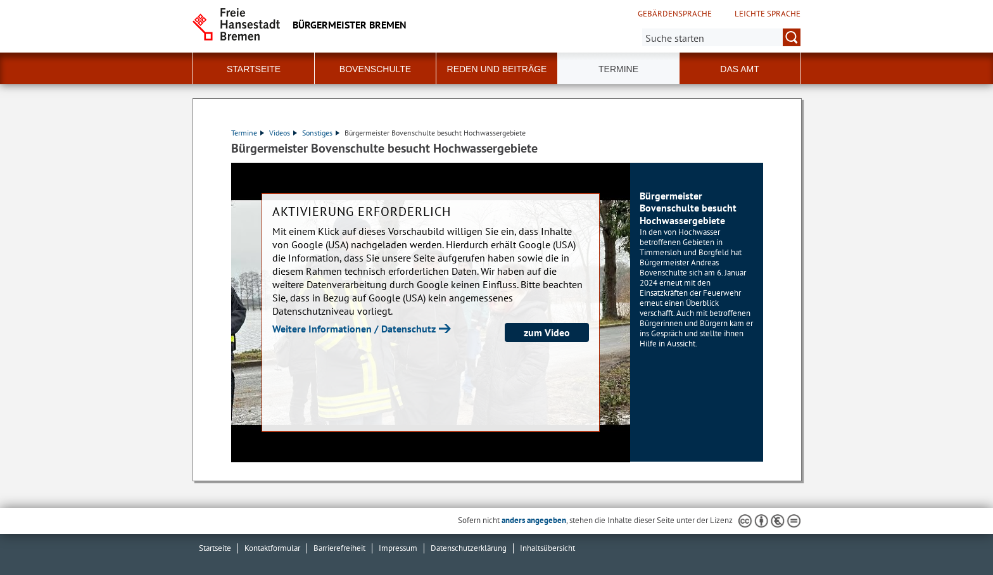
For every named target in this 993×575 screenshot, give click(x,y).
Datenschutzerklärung (469, 548)
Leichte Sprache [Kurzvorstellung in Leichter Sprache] (767, 14)
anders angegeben (534, 520)
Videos (283, 132)
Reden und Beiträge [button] (497, 69)
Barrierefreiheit (339, 548)
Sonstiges (320, 132)
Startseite (215, 548)
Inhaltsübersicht (547, 548)
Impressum (398, 548)
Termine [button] (618, 69)
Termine (247, 132)
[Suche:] (721, 37)
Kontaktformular (272, 548)
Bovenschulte (375, 69)
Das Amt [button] (739, 69)
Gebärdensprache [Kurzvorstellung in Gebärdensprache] (675, 14)
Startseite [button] (254, 69)
